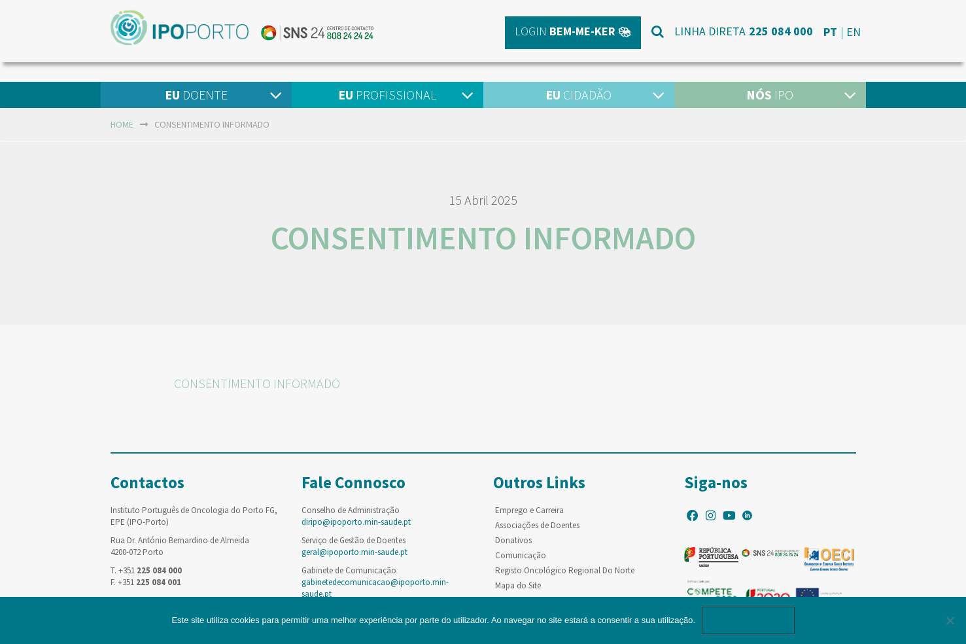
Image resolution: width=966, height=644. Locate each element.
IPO (769, 94)
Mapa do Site (518, 585)
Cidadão (578, 94)
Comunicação (520, 555)
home (122, 124)
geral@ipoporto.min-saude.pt (354, 552)
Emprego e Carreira (529, 510)
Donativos (513, 540)
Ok (748, 620)
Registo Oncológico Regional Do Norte (564, 570)
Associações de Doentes (537, 525)
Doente (196, 94)
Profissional (387, 94)
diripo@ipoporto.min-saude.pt (356, 522)
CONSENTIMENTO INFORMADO (257, 383)
